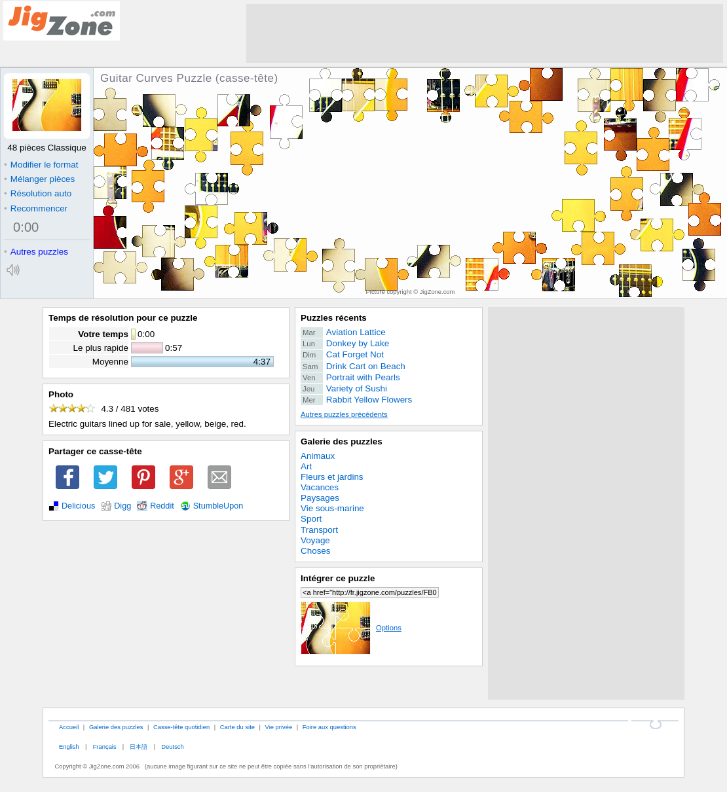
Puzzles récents (334, 318)
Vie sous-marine (332, 508)
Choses (316, 551)
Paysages (320, 498)
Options (351, 628)
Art (306, 466)
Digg (122, 506)
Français (105, 746)
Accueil (69, 726)
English (69, 746)
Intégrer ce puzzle (338, 578)
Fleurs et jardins (332, 477)
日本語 (138, 746)
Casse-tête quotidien (181, 726)
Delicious (78, 506)
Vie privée (279, 726)
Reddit (162, 506)
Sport (311, 519)
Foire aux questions (329, 726)
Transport (319, 530)
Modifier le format (41, 165)
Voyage (315, 540)
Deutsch (172, 746)
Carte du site (237, 726)
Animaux (318, 456)
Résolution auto (37, 193)
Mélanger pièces (39, 179)
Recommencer (35, 208)
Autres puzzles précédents (344, 414)
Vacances (320, 487)
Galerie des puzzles (341, 441)
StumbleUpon (218, 506)
